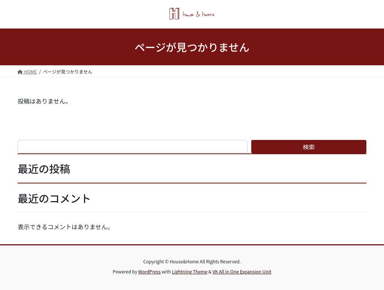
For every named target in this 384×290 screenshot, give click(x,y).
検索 (309, 146)
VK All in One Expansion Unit (242, 271)
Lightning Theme (189, 271)
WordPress (149, 271)
